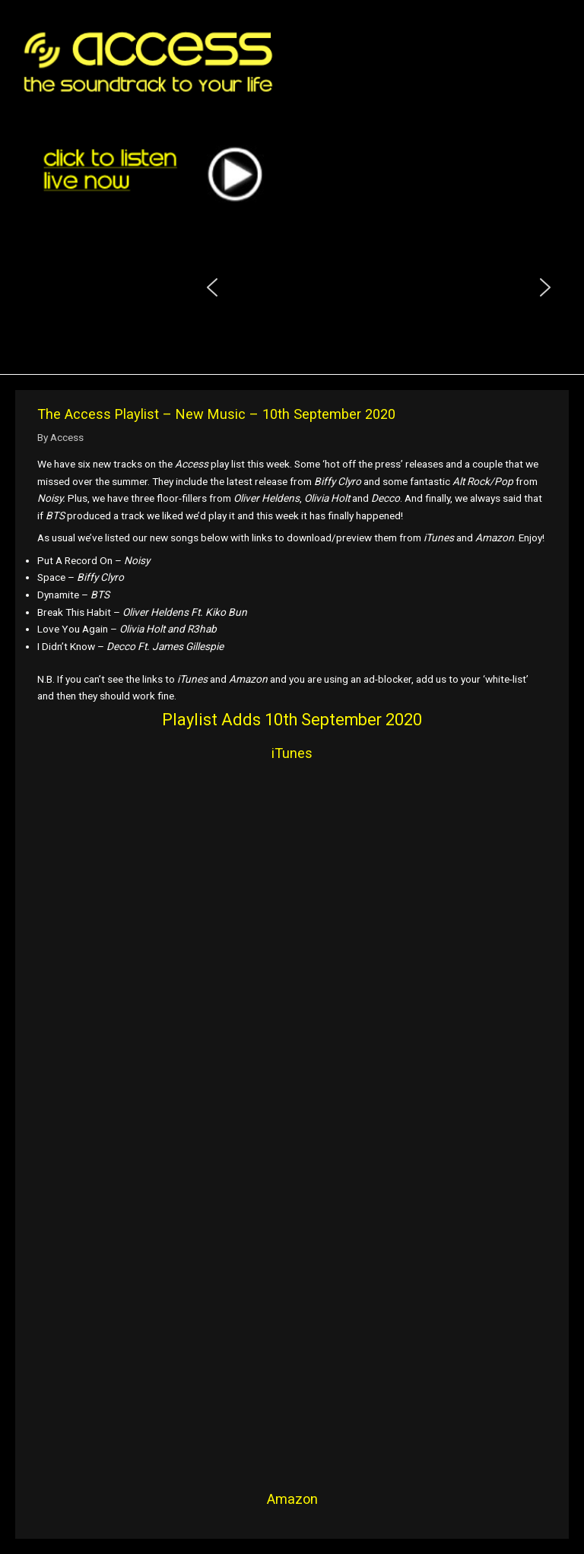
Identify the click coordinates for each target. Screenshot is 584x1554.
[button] (212, 287)
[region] (379, 287)
